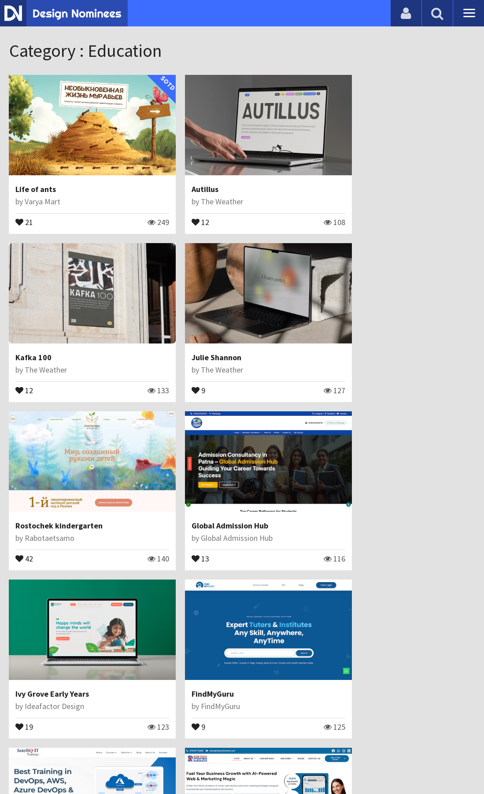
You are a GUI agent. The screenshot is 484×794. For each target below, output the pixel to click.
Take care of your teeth (216, 651)
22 (183, 683)
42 (183, 368)
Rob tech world (43, 651)
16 (24, 683)
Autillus (187, 179)
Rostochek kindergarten (217, 336)
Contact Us (51, 765)
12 (183, 211)
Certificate (94, 765)
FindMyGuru (195, 493)
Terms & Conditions (155, 765)
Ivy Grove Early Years (52, 493)
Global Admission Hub (371, 336)
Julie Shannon (41, 336)
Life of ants (36, 179)
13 (341, 368)
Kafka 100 (351, 179)
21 (24, 211)
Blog (18, 765)
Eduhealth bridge (364, 651)
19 (24, 525)
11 (341, 683)
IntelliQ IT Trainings (368, 493)
